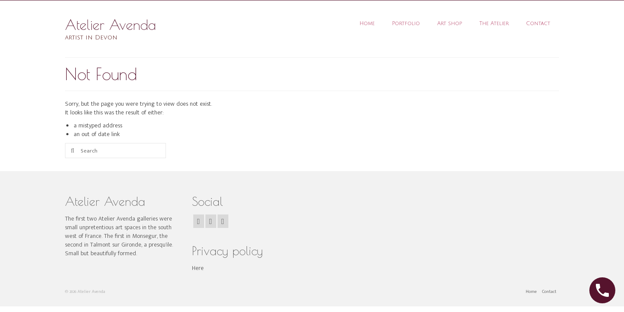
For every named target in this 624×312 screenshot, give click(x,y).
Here (198, 268)
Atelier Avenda (110, 24)
